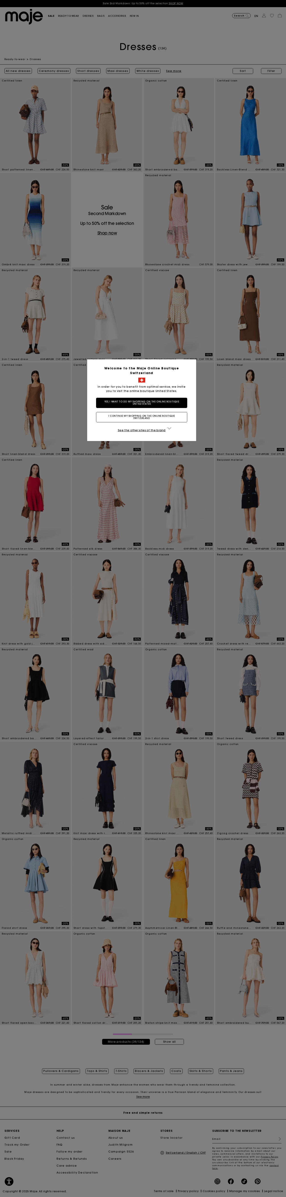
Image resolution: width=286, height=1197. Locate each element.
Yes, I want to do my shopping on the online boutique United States (143, 402)
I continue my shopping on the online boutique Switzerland (143, 417)
